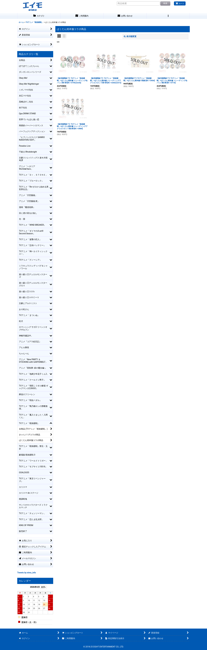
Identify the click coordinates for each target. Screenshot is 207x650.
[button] (168, 16)
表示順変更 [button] (130, 36)
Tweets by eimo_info (26, 572)
